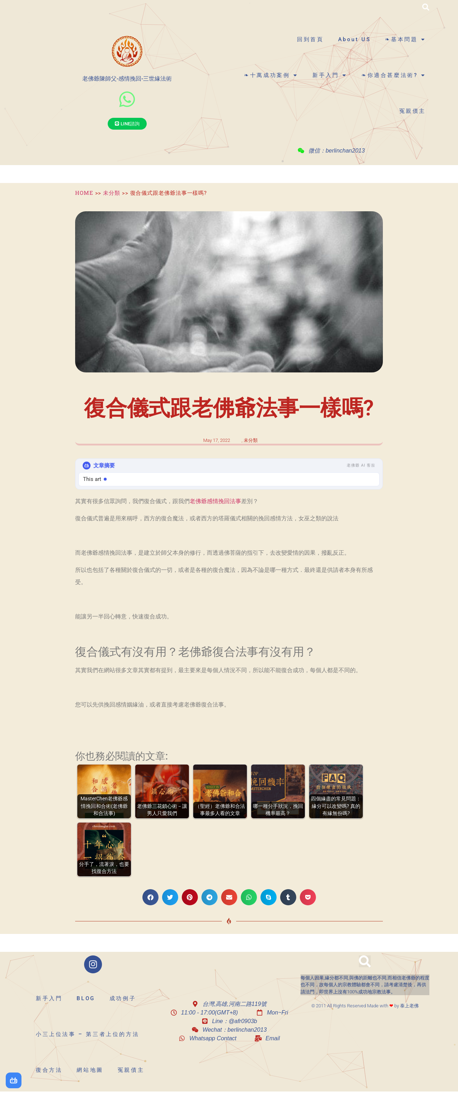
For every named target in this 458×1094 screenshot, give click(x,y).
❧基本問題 (405, 39)
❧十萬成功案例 (271, 75)
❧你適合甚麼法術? (393, 75)
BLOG (86, 998)
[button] (426, 7)
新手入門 (329, 75)
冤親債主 (412, 111)
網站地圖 (90, 1070)
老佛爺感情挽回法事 (215, 501)
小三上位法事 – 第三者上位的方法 (87, 1034)
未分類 (111, 192)
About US (354, 39)
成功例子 (122, 998)
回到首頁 (310, 39)
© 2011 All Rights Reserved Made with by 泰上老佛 (365, 1005)
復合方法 (49, 1070)
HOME (84, 192)
